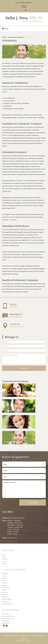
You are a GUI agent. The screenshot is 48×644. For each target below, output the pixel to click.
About (3, 556)
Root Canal (5, 592)
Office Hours (5, 614)
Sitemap (28, 641)
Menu (5, 29)
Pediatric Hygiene (7, 599)
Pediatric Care (6, 597)
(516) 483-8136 (12, 538)
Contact (4, 563)
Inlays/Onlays (6, 587)
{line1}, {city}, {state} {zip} (16, 518)
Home (4, 37)
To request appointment (24, 316)
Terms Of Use (20, 641)
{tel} (24, 6)
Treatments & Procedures (16, 37)
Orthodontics (5, 601)
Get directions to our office (24, 325)
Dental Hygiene (6, 621)
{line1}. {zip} (24, 2)
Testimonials (5, 623)
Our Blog (4, 559)
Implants (4, 578)
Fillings (4, 580)
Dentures (4, 583)
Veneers (4, 576)
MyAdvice (24, 638)
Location (4, 561)
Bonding (4, 590)
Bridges (4, 585)
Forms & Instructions (7, 618)
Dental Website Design (37, 635)
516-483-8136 (24, 306)
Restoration (5, 594)
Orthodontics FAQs (7, 604)
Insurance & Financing (8, 616)
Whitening (5, 573)
